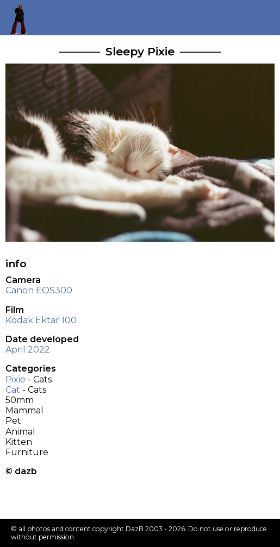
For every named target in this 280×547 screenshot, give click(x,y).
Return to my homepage (22, 17)
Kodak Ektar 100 (41, 320)
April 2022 (27, 349)
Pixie (15, 379)
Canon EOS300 (38, 290)
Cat (12, 390)
